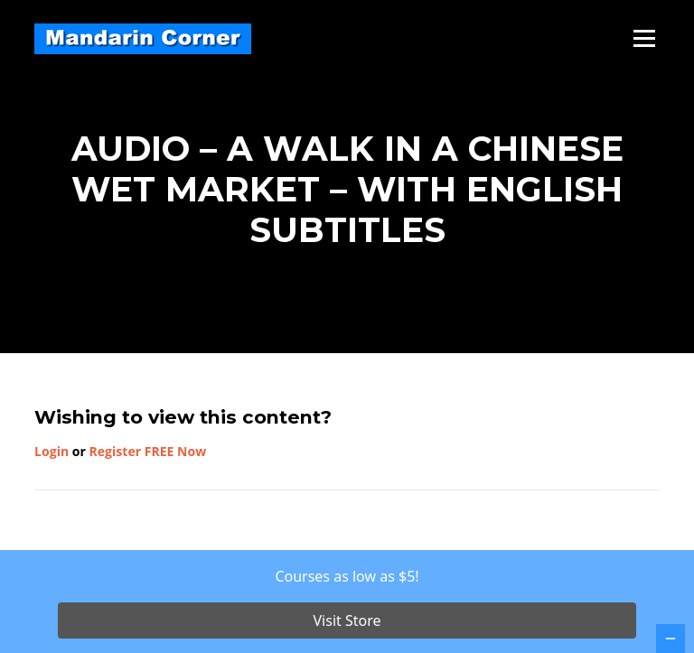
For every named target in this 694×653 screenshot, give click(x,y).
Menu (644, 38)
